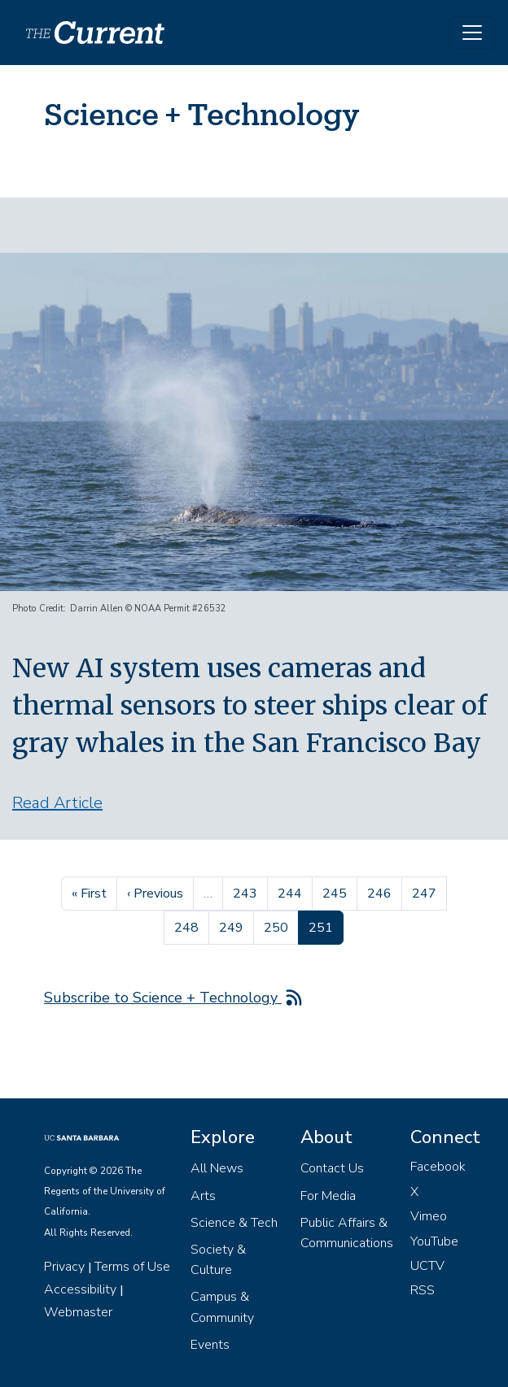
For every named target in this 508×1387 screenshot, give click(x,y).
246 (381, 891)
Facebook (438, 1167)
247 (426, 891)
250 (278, 926)
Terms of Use (132, 1267)
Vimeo (428, 1216)
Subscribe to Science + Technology (163, 997)
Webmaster (78, 1312)
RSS (422, 1290)
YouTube (434, 1241)
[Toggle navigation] (472, 32)
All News (216, 1168)
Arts (203, 1196)
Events (210, 1345)
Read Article (57, 803)
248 (188, 926)
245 (337, 891)
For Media (328, 1196)
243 (247, 891)
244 (292, 891)
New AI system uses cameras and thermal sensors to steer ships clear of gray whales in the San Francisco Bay (249, 706)
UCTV (427, 1266)
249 (233, 926)
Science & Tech (234, 1223)
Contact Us (332, 1168)
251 (326, 926)
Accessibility (80, 1289)
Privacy (64, 1267)
